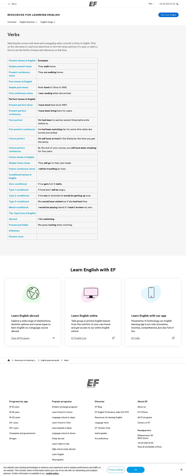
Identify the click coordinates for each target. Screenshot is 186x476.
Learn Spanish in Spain (62, 428)
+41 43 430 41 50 (145, 443)
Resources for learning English (108, 417)
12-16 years (14, 407)
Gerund (13, 219)
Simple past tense (18, 87)
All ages (12, 438)
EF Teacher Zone (102, 428)
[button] (13, 4)
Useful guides (101, 433)
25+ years (13, 423)
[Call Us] (168, 3)
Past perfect (16, 120)
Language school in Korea (63, 433)
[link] (34, 15)
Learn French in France (62, 412)
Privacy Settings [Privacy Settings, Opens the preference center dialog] (116, 470)
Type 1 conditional (18, 190)
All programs (57, 459)
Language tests (102, 423)
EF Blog (98, 407)
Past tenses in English (20, 81)
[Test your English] (168, 15)
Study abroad (58, 438)
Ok (135, 470)
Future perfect (17, 138)
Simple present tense (20, 66)
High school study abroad (63, 449)
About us (142, 407)
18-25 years (14, 417)
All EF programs (145, 417)
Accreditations (101, 438)
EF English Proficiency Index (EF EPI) (112, 412)
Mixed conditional (18, 207)
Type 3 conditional (19, 201)
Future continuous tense (22, 169)
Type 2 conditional (19, 195)
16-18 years (14, 412)
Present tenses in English (22, 60)
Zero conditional (18, 184)
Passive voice (16, 236)
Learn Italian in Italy (60, 444)
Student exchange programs (64, 407)
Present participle (18, 225)
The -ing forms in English (22, 213)
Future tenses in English (21, 157)
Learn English (58, 454)
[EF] (93, 4)
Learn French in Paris (61, 423)
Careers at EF (144, 423)
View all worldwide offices (150, 447)
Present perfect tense (21, 105)
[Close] (181, 469)
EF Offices (143, 412)
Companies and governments (22, 433)
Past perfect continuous (22, 129)
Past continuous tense (21, 93)
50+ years (14, 428)
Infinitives (14, 231)
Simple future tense (19, 163)
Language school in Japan (63, 417)
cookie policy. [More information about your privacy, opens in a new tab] (52, 473)
